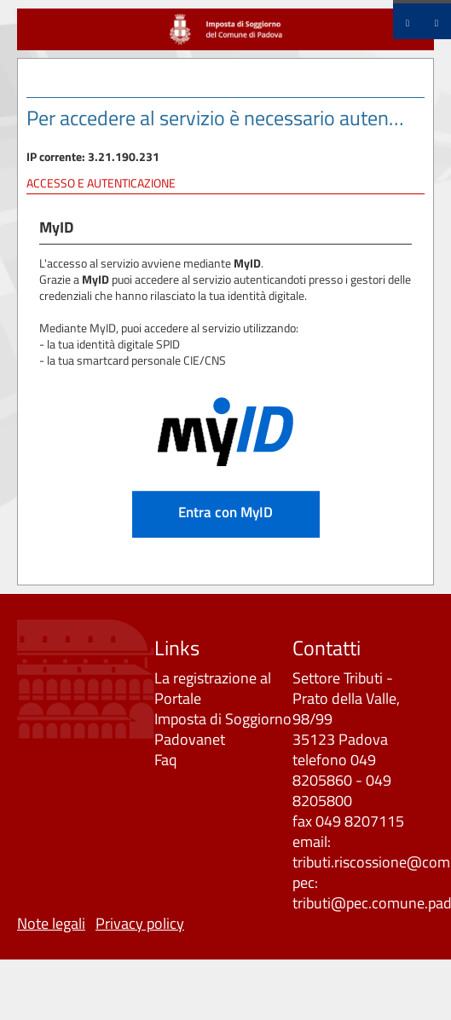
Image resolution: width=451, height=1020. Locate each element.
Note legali (51, 923)
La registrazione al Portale (212, 688)
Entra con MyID (225, 511)
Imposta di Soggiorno (223, 718)
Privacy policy (139, 923)
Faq (165, 759)
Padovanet (189, 739)
